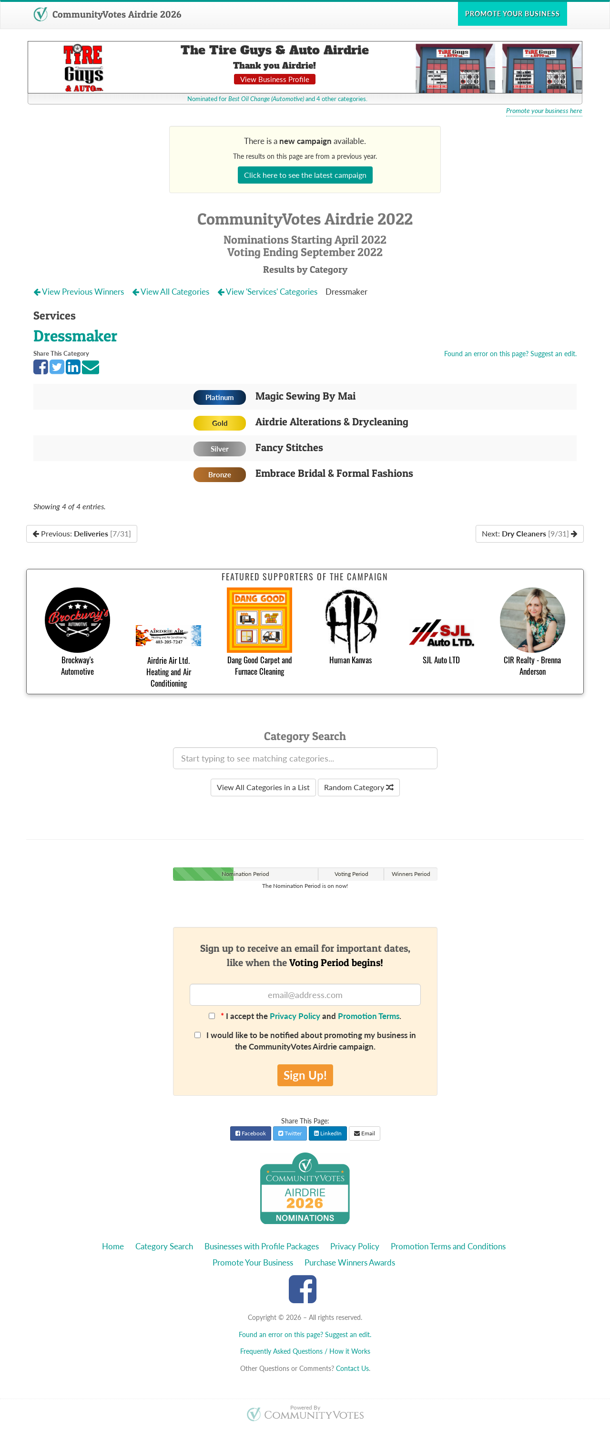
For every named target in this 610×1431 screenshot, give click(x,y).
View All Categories (171, 292)
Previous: (81, 533)
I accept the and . (305, 1016)
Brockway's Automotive (77, 665)
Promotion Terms (368, 1016)
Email (364, 1133)
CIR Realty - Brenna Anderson (532, 665)
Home (113, 1246)
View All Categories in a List (263, 787)
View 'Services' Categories (268, 292)
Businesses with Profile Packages (261, 1246)
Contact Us (352, 1368)
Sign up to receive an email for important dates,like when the (305, 955)
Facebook (250, 1133)
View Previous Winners (79, 292)
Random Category (359, 787)
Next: (530, 533)
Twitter (290, 1133)
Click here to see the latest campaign (305, 174)
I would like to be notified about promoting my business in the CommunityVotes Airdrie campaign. (305, 1040)
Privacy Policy (295, 1016)
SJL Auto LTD (441, 660)
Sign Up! (305, 1075)
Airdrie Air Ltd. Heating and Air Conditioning (168, 672)
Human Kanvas (350, 660)
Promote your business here (544, 110)
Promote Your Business (253, 1262)
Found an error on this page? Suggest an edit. (510, 354)
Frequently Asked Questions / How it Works (305, 1351)
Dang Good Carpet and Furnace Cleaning (259, 665)
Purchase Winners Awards (350, 1262)
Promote (512, 14)
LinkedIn (328, 1133)
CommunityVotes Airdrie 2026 (107, 14)
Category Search (164, 1246)
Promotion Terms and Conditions (448, 1246)
